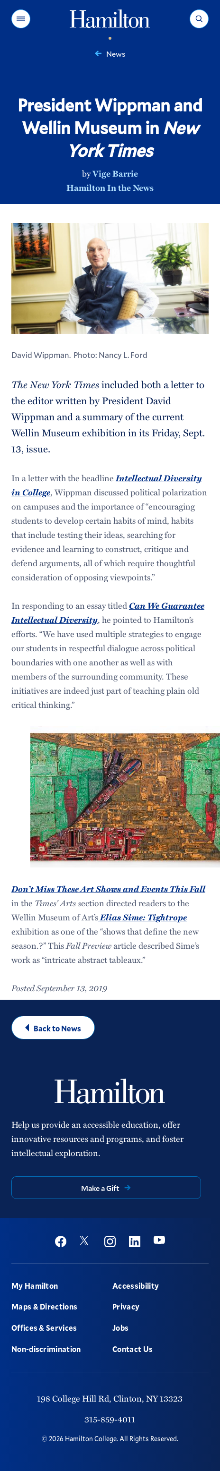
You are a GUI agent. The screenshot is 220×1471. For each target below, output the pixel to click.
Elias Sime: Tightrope (142, 916)
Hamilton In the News (110, 187)
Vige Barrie (115, 173)
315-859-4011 (109, 1418)
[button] (21, 19)
